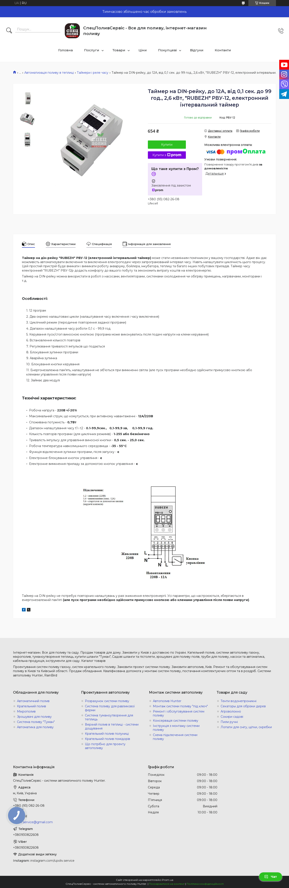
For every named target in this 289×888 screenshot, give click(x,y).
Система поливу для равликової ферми (110, 708)
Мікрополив (26, 711)
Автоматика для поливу (35, 727)
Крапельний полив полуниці (107, 734)
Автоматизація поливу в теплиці (49, 73)
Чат (270, 877)
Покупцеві (167, 50)
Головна (65, 50)
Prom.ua (167, 879)
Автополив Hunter (167, 701)
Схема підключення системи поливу (175, 737)
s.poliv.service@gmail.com (33, 822)
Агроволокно (231, 711)
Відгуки (196, 50)
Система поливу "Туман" (36, 722)
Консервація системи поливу (175, 721)
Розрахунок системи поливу (107, 701)
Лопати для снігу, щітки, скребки (246, 727)
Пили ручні (229, 722)
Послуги (91, 50)
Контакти (223, 50)
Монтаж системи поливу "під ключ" (180, 706)
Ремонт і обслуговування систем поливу (178, 713)
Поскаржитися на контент (167, 883)
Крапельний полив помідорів (107, 739)
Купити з (166, 155)
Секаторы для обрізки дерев (243, 706)
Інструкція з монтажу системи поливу (176, 728)
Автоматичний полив (33, 701)
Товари (118, 50)
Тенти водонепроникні (238, 701)
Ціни (143, 50)
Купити (166, 145)
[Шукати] (9, 31)
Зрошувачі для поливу (34, 717)
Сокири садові (232, 717)
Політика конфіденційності (205, 883)
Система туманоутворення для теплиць (109, 717)
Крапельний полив (31, 706)
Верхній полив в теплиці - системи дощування (112, 726)
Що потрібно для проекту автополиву (105, 746)
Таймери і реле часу (92, 73)
